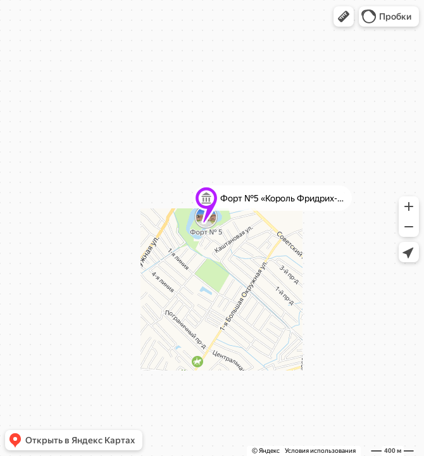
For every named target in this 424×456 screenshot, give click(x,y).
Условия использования (320, 450)
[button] (344, 16)
